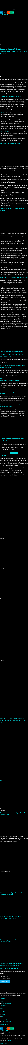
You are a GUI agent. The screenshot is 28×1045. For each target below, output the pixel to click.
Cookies (9, 1040)
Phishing (3, 118)
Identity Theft (4, 131)
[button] (14, 9)
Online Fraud (4, 137)
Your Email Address (4, 976)
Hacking (3, 112)
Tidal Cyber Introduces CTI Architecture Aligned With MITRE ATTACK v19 (11, 917)
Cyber (2, 46)
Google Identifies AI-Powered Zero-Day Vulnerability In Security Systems (11, 964)
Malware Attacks (5, 125)
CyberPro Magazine (13, 1032)
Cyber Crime (8, 46)
